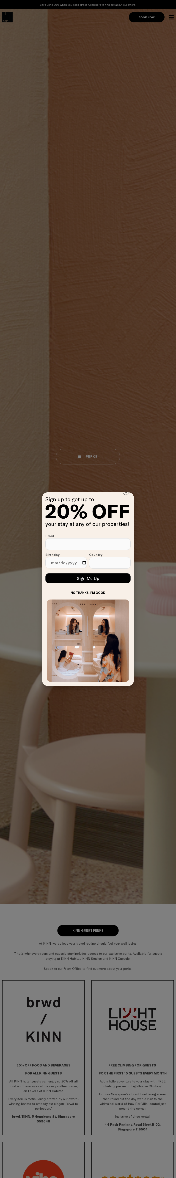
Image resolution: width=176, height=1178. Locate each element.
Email (88, 542)
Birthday (66, 560)
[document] (88, 589)
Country (110, 561)
